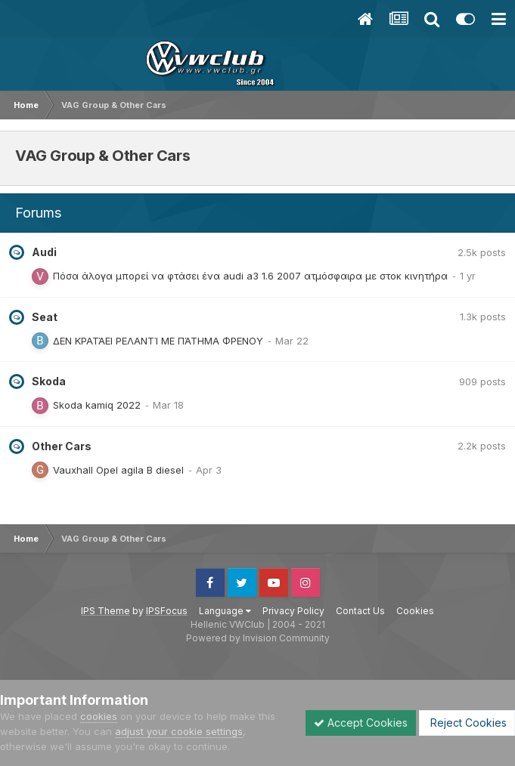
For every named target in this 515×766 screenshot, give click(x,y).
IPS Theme (105, 610)
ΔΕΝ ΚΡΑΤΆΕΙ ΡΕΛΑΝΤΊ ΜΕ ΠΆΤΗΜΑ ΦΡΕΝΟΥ (158, 341)
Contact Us (360, 610)
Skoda (49, 381)
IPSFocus (167, 610)
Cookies (415, 610)
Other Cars (62, 446)
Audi (44, 252)
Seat (44, 316)
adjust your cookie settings (179, 731)
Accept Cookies (361, 722)
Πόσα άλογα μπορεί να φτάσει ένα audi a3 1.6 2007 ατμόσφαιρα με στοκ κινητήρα (250, 276)
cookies (98, 716)
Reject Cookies (467, 722)
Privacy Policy (293, 610)
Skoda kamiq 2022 (97, 405)
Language (225, 610)
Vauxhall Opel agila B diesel (118, 470)
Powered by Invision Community (258, 638)
